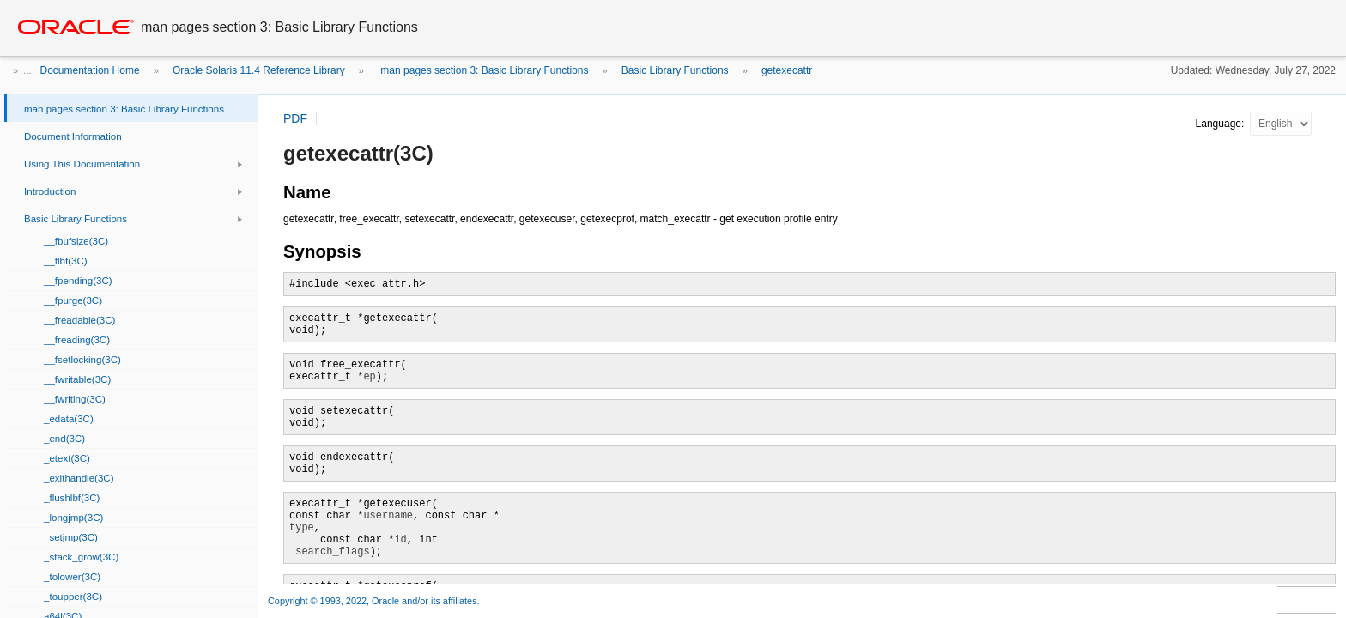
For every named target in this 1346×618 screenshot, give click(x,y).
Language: (1221, 124)
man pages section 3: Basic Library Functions (483, 70)
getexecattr (786, 70)
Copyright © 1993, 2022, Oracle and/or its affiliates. (375, 601)
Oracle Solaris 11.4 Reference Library (259, 70)
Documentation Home (90, 70)
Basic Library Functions (675, 70)
